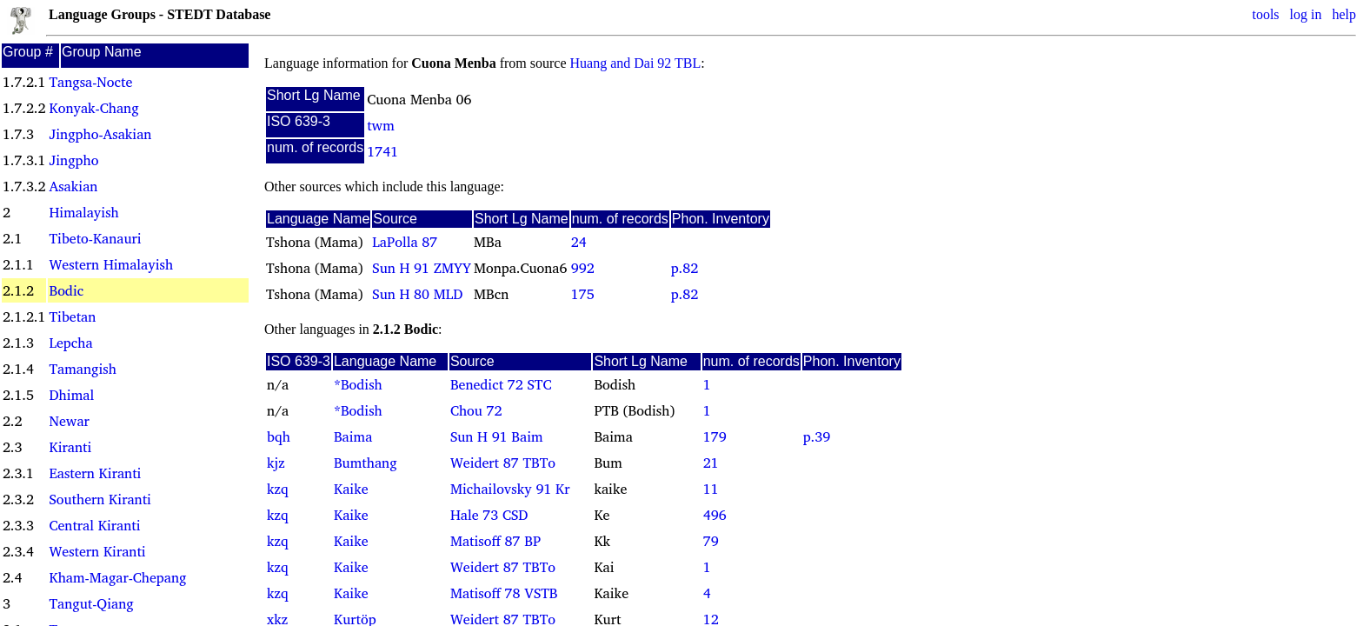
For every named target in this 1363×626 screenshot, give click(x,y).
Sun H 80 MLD (417, 294)
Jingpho (73, 160)
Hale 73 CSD (489, 514)
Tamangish (82, 368)
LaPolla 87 (404, 241)
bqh (278, 436)
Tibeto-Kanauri (95, 238)
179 (715, 436)
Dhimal (71, 394)
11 (711, 488)
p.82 (684, 267)
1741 (382, 151)
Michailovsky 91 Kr (510, 488)
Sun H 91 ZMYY (421, 267)
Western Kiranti (97, 551)
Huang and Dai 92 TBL (635, 63)
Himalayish (83, 212)
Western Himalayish (111, 264)
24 (579, 241)
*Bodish (358, 384)
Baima (353, 436)
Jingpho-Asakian (100, 134)
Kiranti (70, 447)
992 (583, 267)
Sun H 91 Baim (496, 436)
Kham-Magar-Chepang (117, 577)
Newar (69, 421)
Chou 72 (476, 410)
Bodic (66, 290)
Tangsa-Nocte (90, 81)
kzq (278, 488)
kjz (276, 462)
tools (1265, 14)
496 (715, 514)
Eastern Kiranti (95, 473)
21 (711, 462)
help (1344, 14)
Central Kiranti (94, 525)
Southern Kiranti (99, 499)
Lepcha (70, 342)
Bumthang (365, 462)
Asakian (73, 186)
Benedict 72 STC (501, 384)
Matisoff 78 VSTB (504, 593)
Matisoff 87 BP (495, 540)
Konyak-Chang (93, 108)
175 (583, 294)
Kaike (351, 488)
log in (1306, 14)
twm (381, 125)
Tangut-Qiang (91, 603)
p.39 (816, 436)
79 (711, 540)
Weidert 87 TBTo (502, 462)
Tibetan (72, 316)
